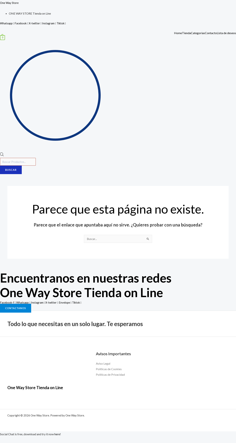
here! (57, 435)
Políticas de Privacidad (110, 375)
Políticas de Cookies (109, 370)
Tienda (186, 33)
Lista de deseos (226, 33)
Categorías (198, 33)
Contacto (211, 33)
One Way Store (9, 2)
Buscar (11, 170)
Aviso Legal (103, 364)
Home (178, 33)
